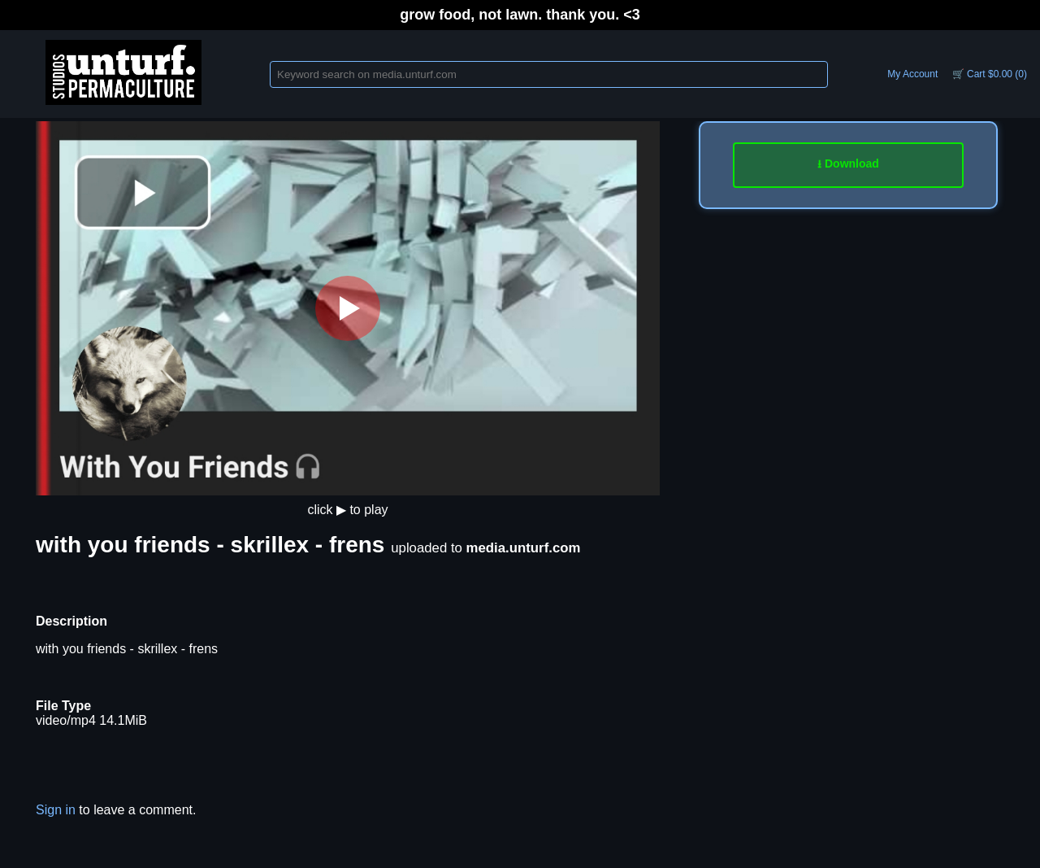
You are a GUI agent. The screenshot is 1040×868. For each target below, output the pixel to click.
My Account (912, 74)
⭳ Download (848, 163)
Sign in (56, 810)
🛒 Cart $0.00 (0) (989, 74)
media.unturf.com (523, 548)
